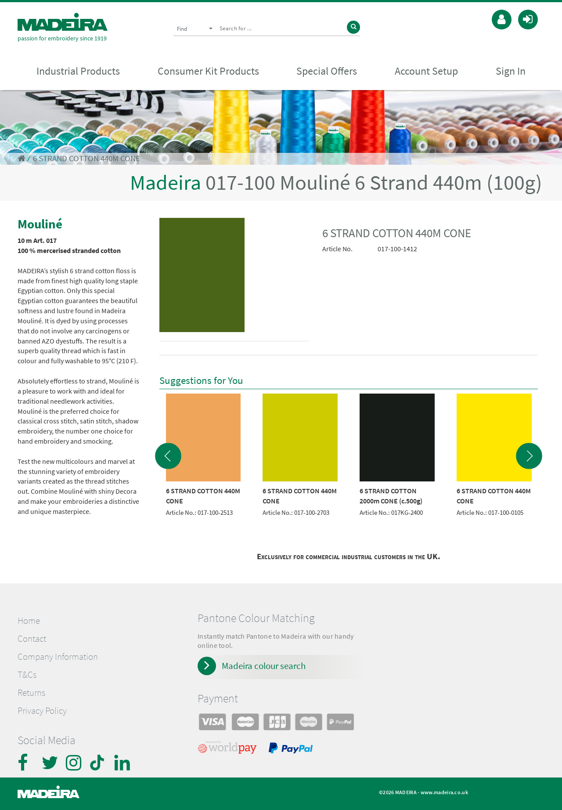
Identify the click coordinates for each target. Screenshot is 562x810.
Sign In (511, 71)
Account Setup (426, 71)
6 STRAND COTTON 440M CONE (86, 158)
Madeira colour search (264, 666)
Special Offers (326, 71)
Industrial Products (78, 71)
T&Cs (27, 674)
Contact (32, 638)
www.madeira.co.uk (444, 792)
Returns (31, 692)
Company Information (58, 656)
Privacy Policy (42, 710)
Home (29, 620)
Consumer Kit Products (208, 71)
